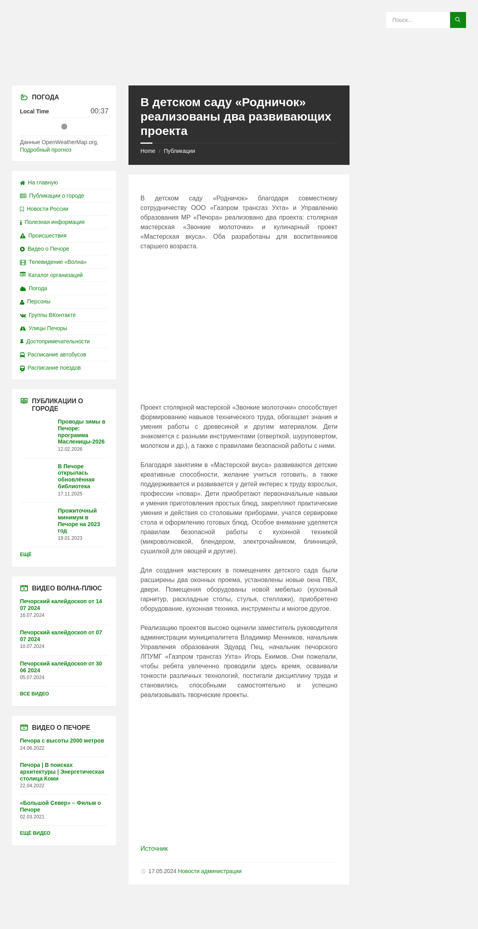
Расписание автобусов (53, 354)
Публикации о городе (52, 195)
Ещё (26, 554)
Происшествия (43, 235)
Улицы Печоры (43, 328)
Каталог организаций (51, 275)
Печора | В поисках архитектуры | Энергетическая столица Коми (62, 772)
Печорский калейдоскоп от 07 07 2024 (61, 635)
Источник (154, 848)
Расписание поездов (50, 367)
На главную (39, 182)
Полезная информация (52, 222)
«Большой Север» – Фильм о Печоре (60, 806)
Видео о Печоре (44, 249)
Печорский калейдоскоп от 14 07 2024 (61, 604)
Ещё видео (35, 833)
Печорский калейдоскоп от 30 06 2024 (61, 666)
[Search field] (426, 20)
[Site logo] (239, 69)
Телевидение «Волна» (53, 262)
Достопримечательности (55, 341)
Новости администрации (210, 871)
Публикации (179, 151)
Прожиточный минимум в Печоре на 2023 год (79, 520)
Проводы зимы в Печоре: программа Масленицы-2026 (81, 431)
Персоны (35, 301)
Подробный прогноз (45, 150)
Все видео (34, 694)
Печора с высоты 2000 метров (62, 740)
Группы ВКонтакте (48, 315)
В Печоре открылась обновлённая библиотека (76, 476)
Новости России (44, 209)
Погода (33, 288)
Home (147, 151)
